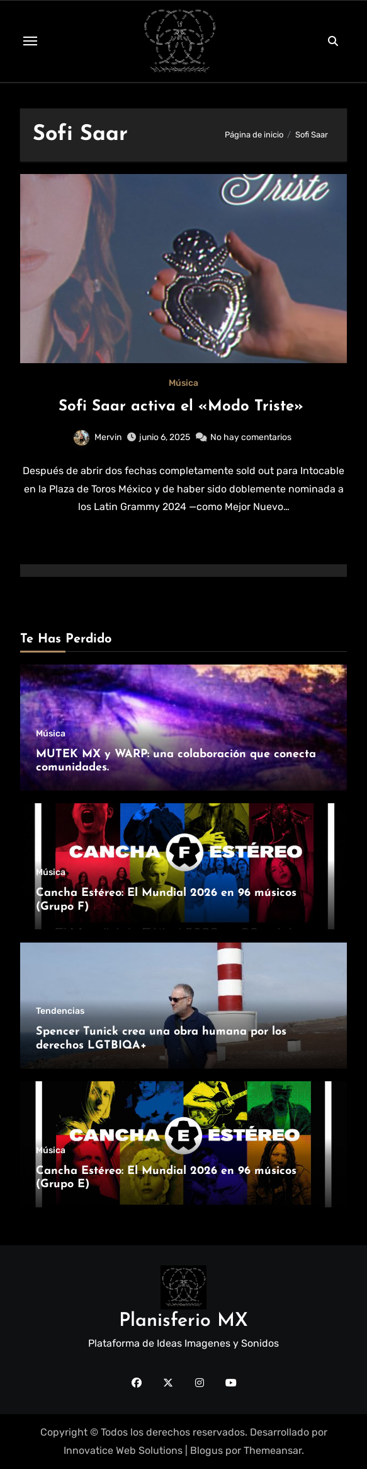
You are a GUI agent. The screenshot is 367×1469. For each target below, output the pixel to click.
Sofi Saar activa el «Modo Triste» (183, 406)
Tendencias (60, 1011)
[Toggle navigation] (30, 41)
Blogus (206, 1450)
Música (183, 383)
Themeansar (273, 1450)
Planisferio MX (183, 1321)
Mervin (97, 437)
